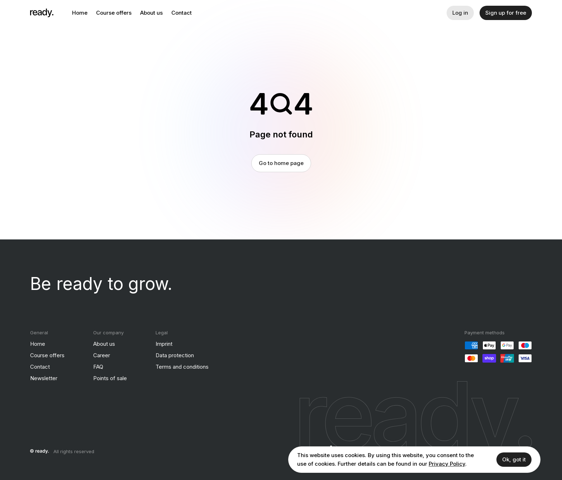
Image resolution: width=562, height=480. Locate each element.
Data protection (175, 355)
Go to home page (281, 163)
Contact (181, 12)
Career (101, 355)
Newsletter (43, 378)
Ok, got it (514, 459)
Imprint (164, 343)
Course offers (114, 12)
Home (79, 12)
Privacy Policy (447, 463)
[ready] (41, 13)
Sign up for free (505, 12)
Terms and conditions (182, 366)
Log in (460, 12)
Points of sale (110, 378)
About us (151, 12)
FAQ (98, 366)
